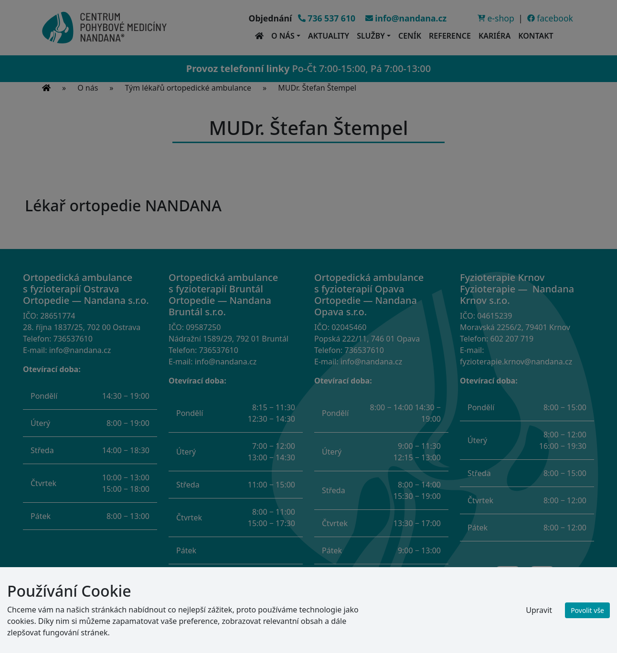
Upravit (539, 610)
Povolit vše (587, 610)
